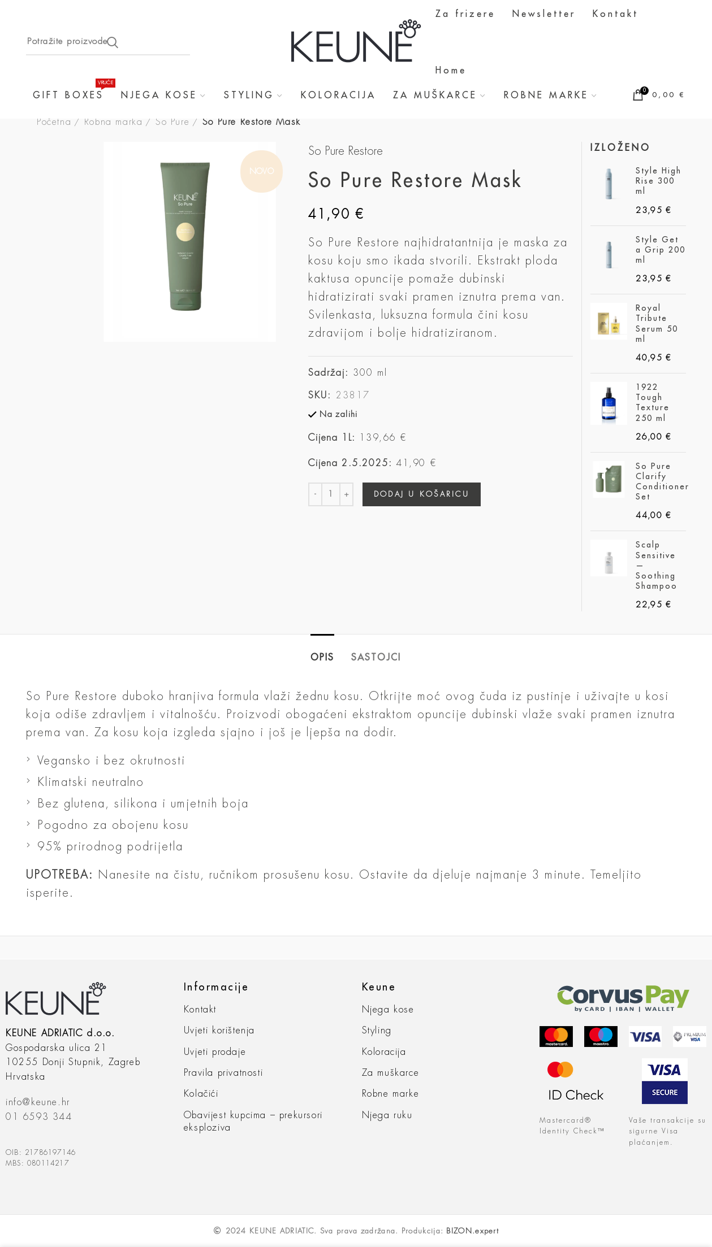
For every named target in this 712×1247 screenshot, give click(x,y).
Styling (377, 1030)
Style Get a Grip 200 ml (660, 250)
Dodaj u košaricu (421, 494)
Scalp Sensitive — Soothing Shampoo (657, 565)
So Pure (172, 122)
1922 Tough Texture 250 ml (653, 402)
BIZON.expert (472, 1231)
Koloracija (384, 1052)
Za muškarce (391, 1072)
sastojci (376, 657)
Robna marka (113, 122)
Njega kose (388, 1009)
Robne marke (391, 1093)
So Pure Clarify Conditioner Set (662, 481)
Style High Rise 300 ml (658, 181)
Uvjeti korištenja (219, 1030)
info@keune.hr (38, 1102)
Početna (54, 122)
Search (112, 42)
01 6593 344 (39, 1117)
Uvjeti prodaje (215, 1052)
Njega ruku (387, 1115)
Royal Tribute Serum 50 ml (657, 323)
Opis (322, 657)
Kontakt (200, 1009)
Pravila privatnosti (223, 1072)
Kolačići (201, 1093)
